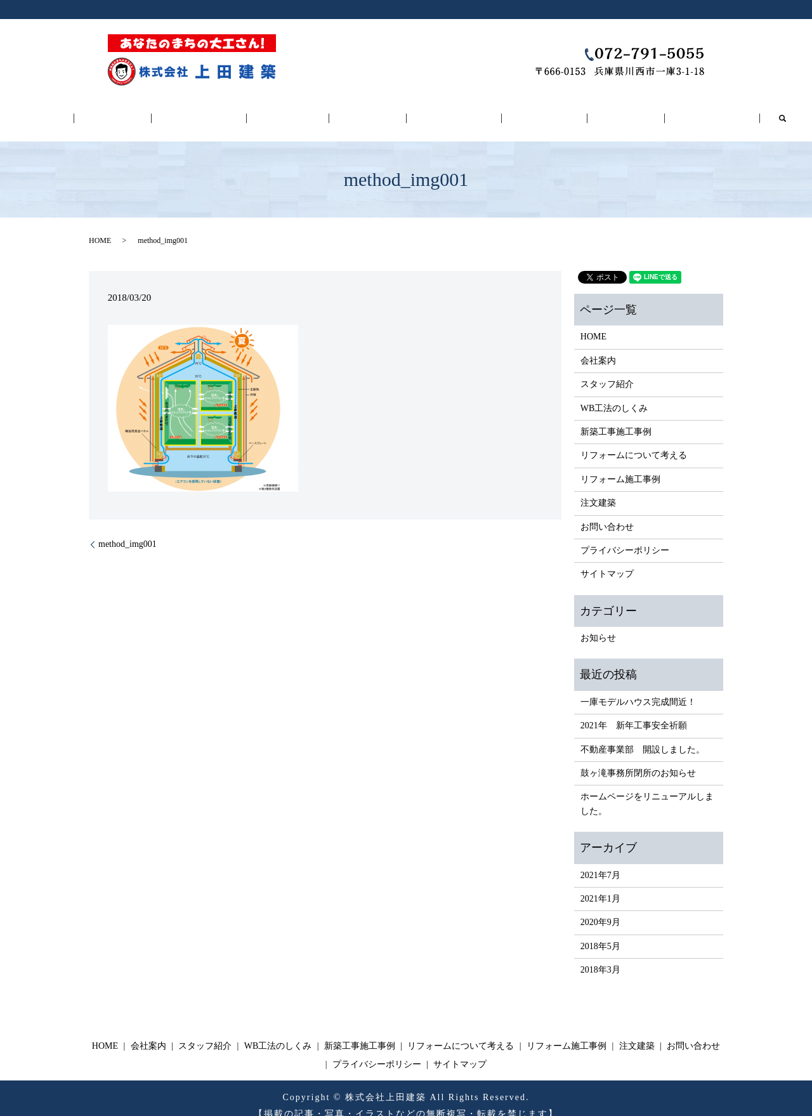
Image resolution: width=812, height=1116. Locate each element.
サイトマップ (607, 560)
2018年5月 (600, 931)
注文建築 (586, 111)
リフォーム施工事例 (518, 111)
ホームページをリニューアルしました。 (647, 789)
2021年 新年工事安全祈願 (633, 711)
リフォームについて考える (441, 111)
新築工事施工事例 (368, 111)
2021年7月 (600, 860)
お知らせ (598, 624)
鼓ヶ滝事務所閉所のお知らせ (638, 759)
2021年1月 (600, 885)
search (722, 111)
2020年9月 (600, 908)
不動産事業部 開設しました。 (642, 735)
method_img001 (127, 530)
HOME (95, 111)
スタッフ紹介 (226, 111)
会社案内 (153, 111)
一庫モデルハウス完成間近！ (638, 687)
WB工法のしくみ (302, 111)
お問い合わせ (660, 111)
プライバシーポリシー (624, 536)
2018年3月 (600, 956)
